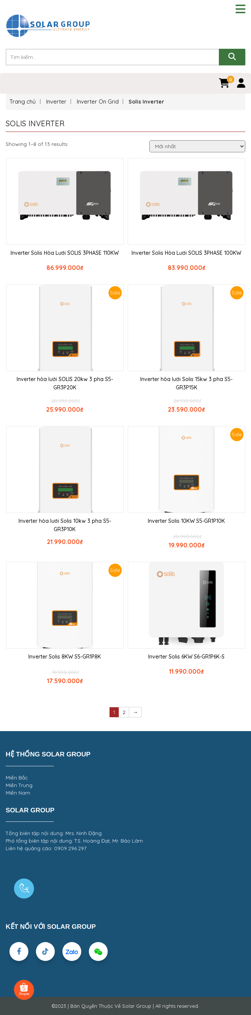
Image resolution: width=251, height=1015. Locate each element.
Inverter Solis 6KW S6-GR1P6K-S (186, 656)
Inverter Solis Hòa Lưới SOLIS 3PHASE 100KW (186, 252)
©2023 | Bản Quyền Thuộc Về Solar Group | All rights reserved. (125, 1006)
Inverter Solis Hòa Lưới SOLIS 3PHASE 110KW (65, 252)
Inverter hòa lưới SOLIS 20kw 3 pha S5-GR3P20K (65, 383)
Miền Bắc (17, 778)
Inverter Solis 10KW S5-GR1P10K (186, 521)
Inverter (56, 101)
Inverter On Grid (98, 101)
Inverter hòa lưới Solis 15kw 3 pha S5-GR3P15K (186, 383)
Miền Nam (18, 793)
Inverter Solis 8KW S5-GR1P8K (64, 656)
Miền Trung (19, 785)
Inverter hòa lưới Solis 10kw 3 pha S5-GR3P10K (65, 525)
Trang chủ (22, 101)
